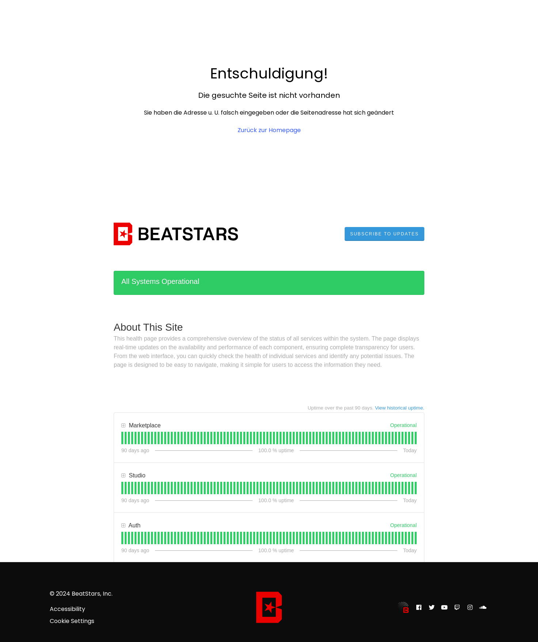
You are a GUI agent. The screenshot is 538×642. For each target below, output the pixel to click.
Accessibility (67, 609)
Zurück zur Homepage (269, 130)
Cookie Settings (72, 621)
